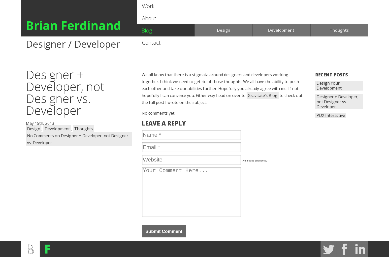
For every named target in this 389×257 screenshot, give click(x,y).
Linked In (360, 249)
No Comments (77, 139)
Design (223, 30)
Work (148, 6)
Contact (151, 42)
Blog (147, 30)
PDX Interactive (331, 115)
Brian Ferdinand (73, 25)
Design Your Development (329, 86)
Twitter (328, 249)
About (149, 18)
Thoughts (339, 30)
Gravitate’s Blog (262, 95)
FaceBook (344, 249)
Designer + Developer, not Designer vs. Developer (337, 101)
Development (281, 30)
